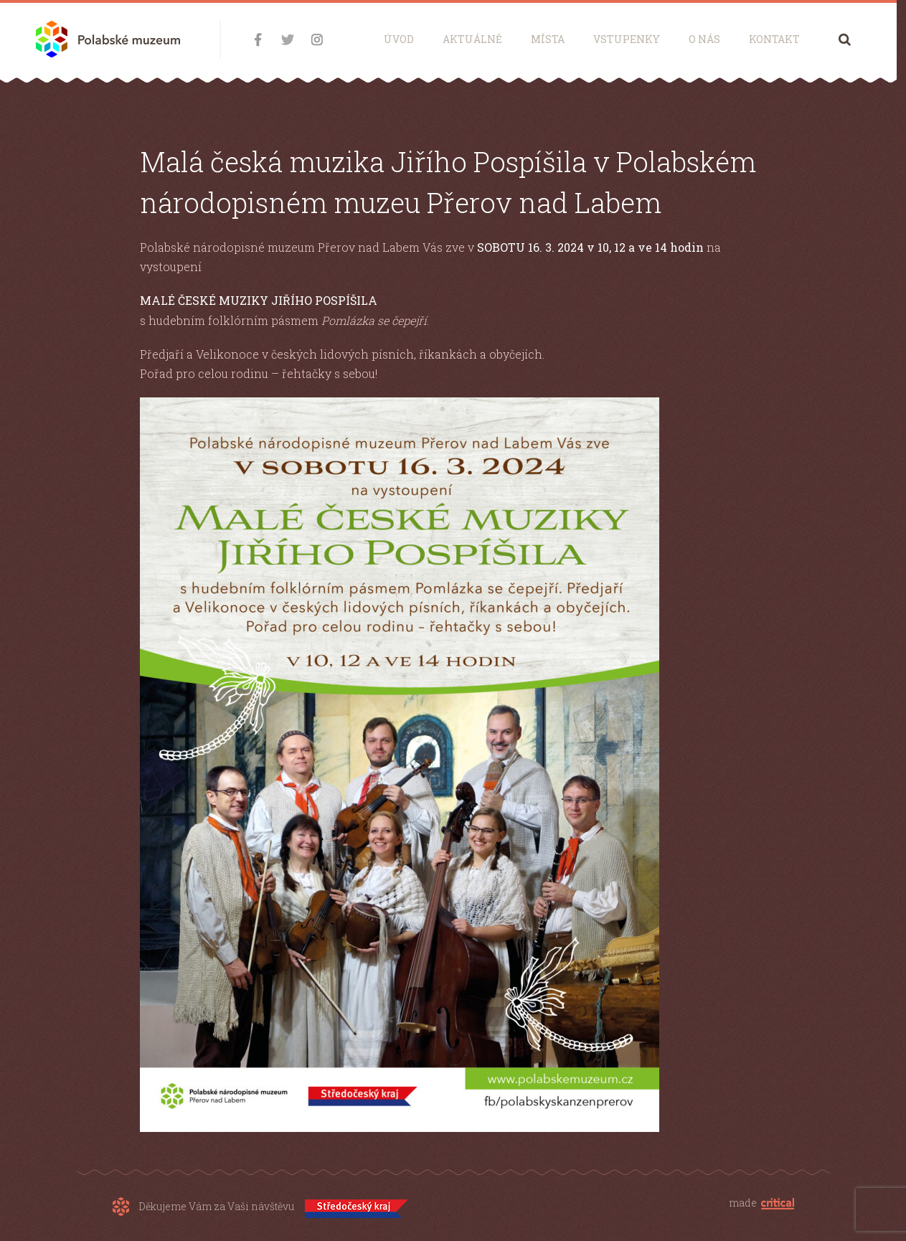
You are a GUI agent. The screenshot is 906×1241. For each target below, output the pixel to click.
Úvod (399, 39)
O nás (704, 39)
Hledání (845, 39)
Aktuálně (472, 39)
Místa (548, 39)
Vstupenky (626, 39)
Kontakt (774, 39)
